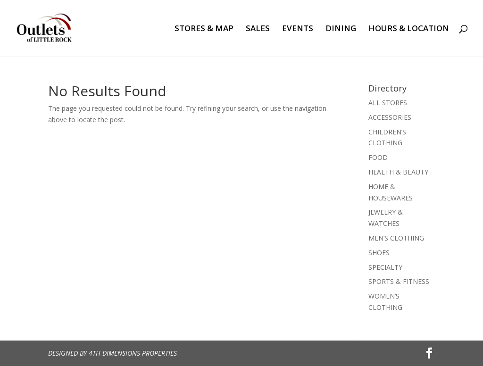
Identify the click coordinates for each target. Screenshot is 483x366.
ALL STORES (387, 102)
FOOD (378, 157)
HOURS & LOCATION (408, 29)
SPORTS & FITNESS (398, 281)
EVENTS (297, 29)
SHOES (379, 252)
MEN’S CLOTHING (396, 237)
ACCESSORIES (389, 117)
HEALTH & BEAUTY (398, 171)
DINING (340, 29)
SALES (258, 29)
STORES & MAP (204, 29)
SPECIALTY (385, 267)
